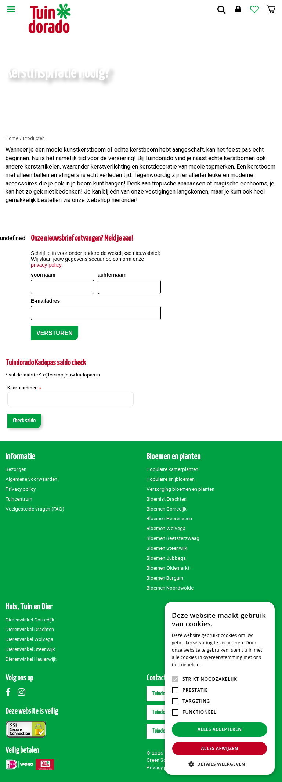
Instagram (23, 692)
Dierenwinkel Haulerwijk (31, 659)
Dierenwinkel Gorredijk (30, 620)
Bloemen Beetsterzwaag (173, 538)
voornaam (43, 275)
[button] (219, 763)
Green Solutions (164, 760)
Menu (11, 9)
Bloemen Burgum (165, 578)
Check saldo (24, 421)
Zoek (221, 9)
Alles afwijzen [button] (219, 748)
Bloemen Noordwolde (170, 588)
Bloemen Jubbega (166, 558)
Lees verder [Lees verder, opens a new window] (215, 665)
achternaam (112, 275)
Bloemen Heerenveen (169, 518)
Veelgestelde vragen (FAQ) (35, 509)
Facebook (11, 692)
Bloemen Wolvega (166, 528)
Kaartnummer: (24, 388)
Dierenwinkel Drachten (30, 629)
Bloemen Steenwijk (167, 548)
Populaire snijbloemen (171, 479)
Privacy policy (21, 489)
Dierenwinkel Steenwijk (30, 649)
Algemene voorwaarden (31, 479)
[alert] (219, 688)
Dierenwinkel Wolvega (29, 639)
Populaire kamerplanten (172, 469)
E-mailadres (45, 301)
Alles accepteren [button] (220, 729)
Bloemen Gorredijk (167, 509)
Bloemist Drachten (167, 499)
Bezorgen (16, 469)
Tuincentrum (19, 499)
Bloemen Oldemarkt (168, 568)
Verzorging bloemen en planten (180, 489)
